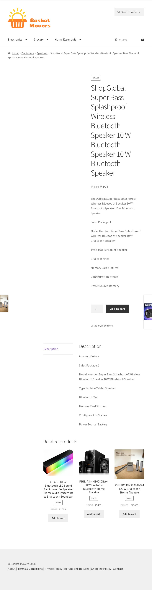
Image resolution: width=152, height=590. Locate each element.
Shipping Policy (101, 568)
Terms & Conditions (30, 568)
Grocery (38, 39)
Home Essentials (65, 39)
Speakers (42, 53)
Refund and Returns (76, 568)
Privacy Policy (53, 568)
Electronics (15, 39)
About (12, 568)
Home (15, 53)
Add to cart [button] (58, 518)
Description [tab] (50, 349)
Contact (118, 568)
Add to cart (117, 309)
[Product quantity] (97, 309)
